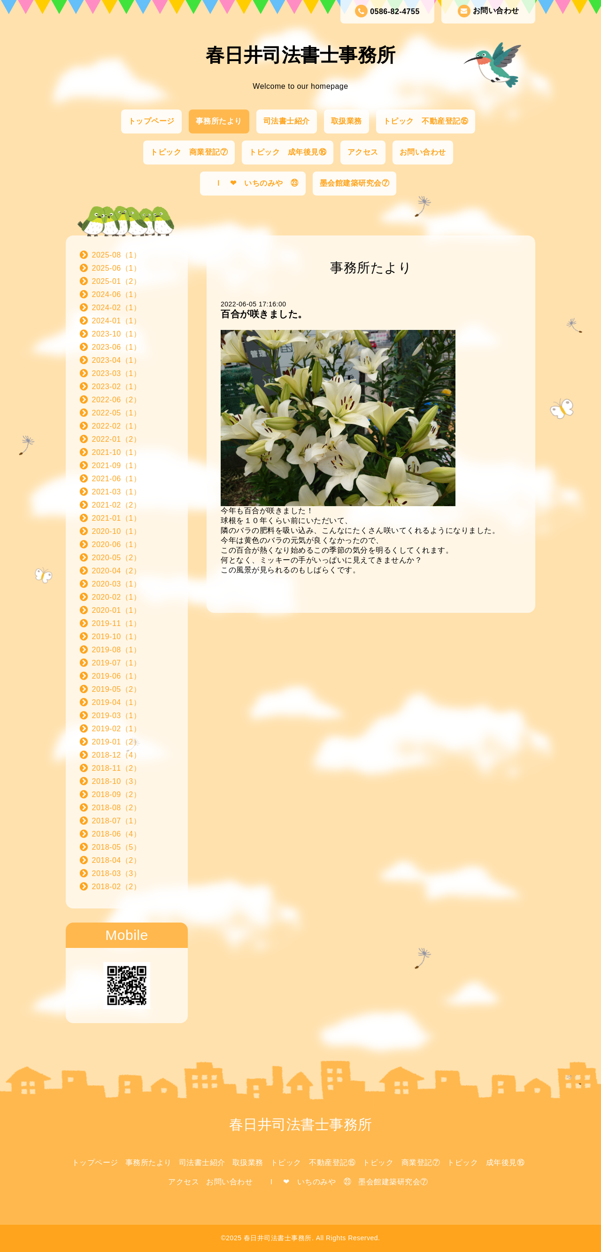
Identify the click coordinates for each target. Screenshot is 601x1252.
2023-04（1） (116, 360)
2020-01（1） (116, 610)
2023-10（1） (116, 334)
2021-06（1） (116, 479)
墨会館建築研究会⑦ (355, 183)
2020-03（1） (116, 584)
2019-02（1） (116, 729)
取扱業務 (346, 121)
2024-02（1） (116, 308)
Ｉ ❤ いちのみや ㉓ (253, 183)
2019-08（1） (116, 650)
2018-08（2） (116, 808)
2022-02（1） (116, 426)
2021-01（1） (116, 518)
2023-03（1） (116, 373)
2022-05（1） (116, 413)
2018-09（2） (116, 794)
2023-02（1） (116, 387)
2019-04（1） (116, 702)
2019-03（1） (116, 716)
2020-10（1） (116, 531)
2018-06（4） (116, 834)
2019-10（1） (116, 637)
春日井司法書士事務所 (301, 55)
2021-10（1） (116, 452)
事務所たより (219, 121)
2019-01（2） (116, 742)
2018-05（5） (116, 847)
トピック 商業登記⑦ (189, 152)
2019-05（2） (116, 689)
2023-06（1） (116, 347)
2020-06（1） (116, 544)
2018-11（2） (116, 768)
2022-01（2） (116, 439)
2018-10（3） (116, 781)
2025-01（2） (116, 281)
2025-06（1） (116, 268)
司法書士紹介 (286, 121)
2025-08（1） (116, 255)
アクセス (362, 152)
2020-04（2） (116, 571)
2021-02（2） (116, 505)
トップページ (151, 121)
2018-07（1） (116, 821)
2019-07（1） (116, 663)
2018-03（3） (116, 873)
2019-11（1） (116, 623)
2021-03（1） (116, 492)
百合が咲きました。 (264, 314)
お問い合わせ (488, 11)
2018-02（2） (116, 887)
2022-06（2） (116, 400)
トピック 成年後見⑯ (287, 152)
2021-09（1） (116, 466)
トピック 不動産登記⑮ (426, 121)
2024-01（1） (116, 321)
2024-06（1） (116, 294)
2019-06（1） (116, 676)
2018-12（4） (116, 755)
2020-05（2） (116, 558)
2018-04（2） (116, 860)
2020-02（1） (116, 597)
